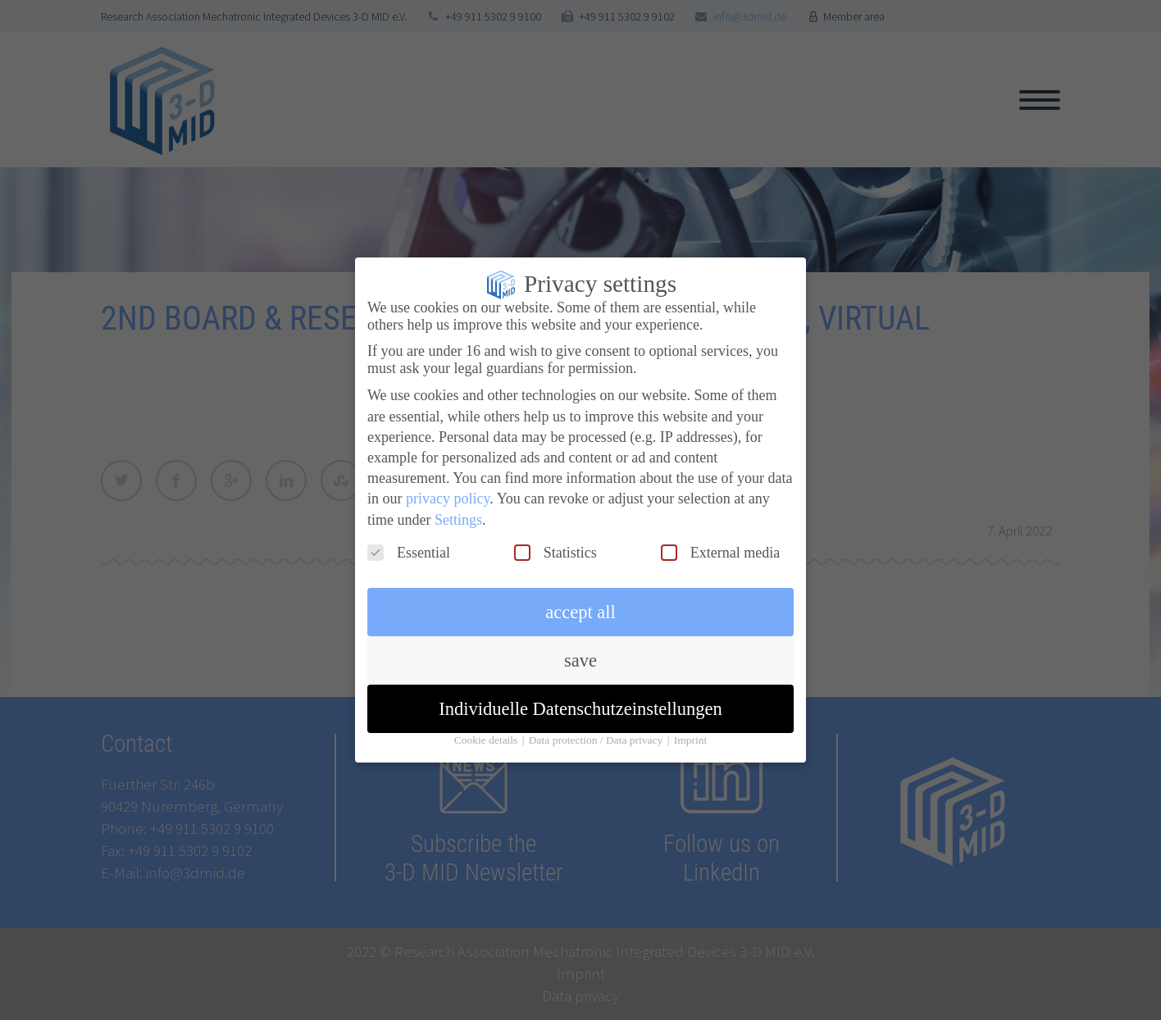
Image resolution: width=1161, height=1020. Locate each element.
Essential (408, 540)
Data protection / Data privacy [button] (597, 728)
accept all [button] (580, 600)
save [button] (580, 648)
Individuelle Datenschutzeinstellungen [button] (580, 696)
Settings (458, 507)
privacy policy (447, 486)
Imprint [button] (691, 728)
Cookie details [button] (487, 728)
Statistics (555, 540)
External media (720, 540)
